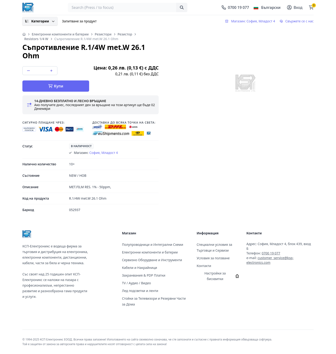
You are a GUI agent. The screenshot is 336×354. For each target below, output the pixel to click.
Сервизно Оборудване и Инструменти (152, 260)
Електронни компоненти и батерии (60, 34)
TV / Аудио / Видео (136, 283)
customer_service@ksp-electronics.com (270, 260)
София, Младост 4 (103, 152)
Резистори (103, 34)
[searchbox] (127, 7)
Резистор (125, 34)
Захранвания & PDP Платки (143, 275)
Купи (55, 86)
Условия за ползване (213, 258)
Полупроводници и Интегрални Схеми (152, 244)
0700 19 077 (271, 253)
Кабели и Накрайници (139, 267)
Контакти (204, 266)
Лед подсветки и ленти (140, 290)
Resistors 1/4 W (36, 39)
